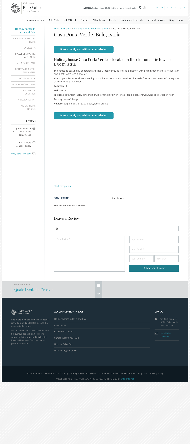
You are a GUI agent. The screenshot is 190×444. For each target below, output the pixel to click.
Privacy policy (156, 374)
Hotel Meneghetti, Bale (65, 350)
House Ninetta (27, 78)
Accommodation (35, 20)
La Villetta (29, 47)
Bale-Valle (53, 20)
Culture (85, 20)
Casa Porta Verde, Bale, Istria (25, 55)
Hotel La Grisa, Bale (63, 344)
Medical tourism (156, 20)
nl (185, 8)
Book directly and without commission (83, 49)
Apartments (60, 325)
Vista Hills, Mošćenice (29, 92)
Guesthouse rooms (63, 331)
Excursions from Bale (132, 20)
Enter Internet (127, 379)
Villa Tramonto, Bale (23, 84)
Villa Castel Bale (26, 63)
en (162, 8)
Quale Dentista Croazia (34, 289)
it (171, 8)
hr (157, 8)
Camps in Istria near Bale (66, 338)
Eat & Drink (70, 20)
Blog (171, 20)
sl (175, 8)
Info (180, 20)
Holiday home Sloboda (27, 107)
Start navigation (62, 186)
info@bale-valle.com (21, 154)
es (180, 8)
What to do (99, 20)
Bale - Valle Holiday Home (24, 40)
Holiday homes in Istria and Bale (25, 30)
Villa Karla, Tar (26, 99)
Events (112, 20)
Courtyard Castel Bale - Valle (25, 71)
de (167, 8)
